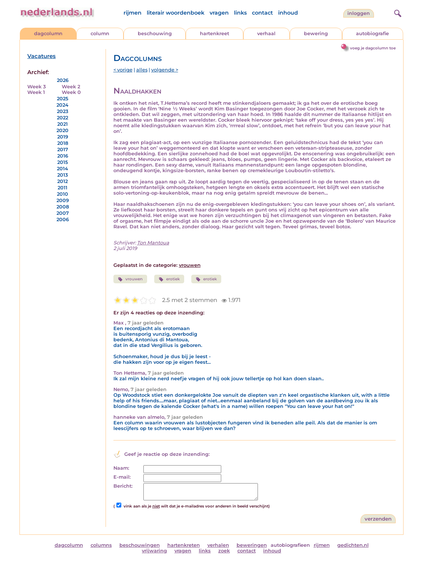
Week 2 (71, 86)
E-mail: (122, 477)
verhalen (218, 545)
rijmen (132, 12)
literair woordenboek (175, 12)
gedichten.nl (353, 545)
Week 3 (36, 86)
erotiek (169, 279)
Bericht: (123, 486)
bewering (316, 33)
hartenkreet (214, 33)
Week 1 (36, 92)
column (100, 33)
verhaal (266, 33)
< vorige (123, 70)
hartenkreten (183, 545)
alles (141, 70)
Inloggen (358, 13)
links (240, 12)
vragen (219, 12)
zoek (224, 551)
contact (262, 12)
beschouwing (155, 33)
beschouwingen (139, 545)
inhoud (288, 12)
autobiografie (372, 33)
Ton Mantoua (153, 243)
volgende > (164, 70)
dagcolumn (48, 33)
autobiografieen (290, 545)
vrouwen (190, 265)
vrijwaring (154, 551)
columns (101, 545)
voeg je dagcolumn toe (373, 48)
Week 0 (71, 92)
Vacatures (41, 56)
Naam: (121, 468)
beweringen (252, 545)
